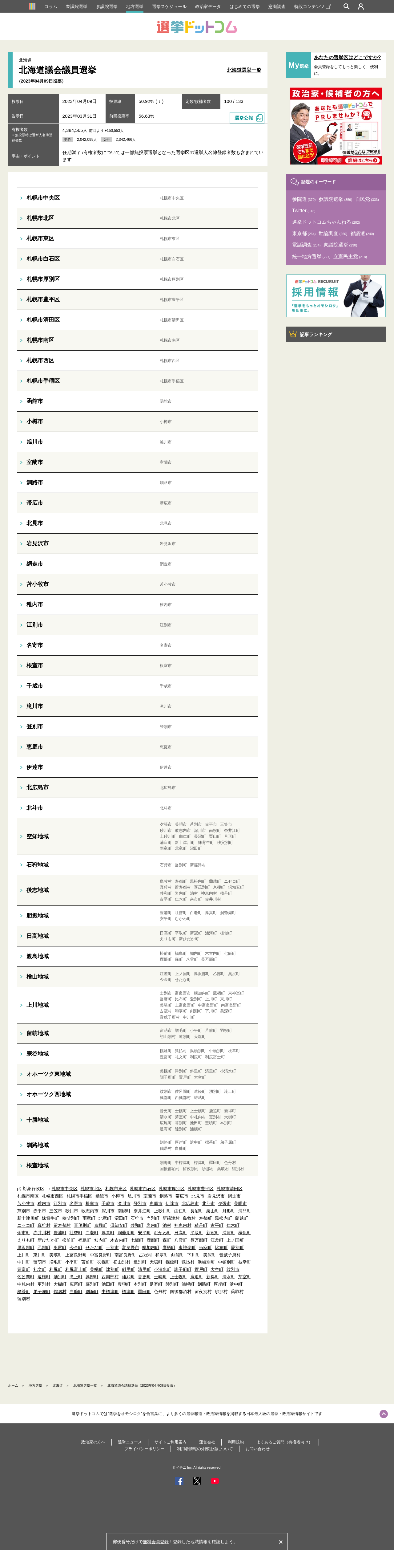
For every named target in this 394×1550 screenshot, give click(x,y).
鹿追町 (196, 1276)
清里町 (144, 1269)
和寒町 (161, 1254)
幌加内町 (150, 1247)
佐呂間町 (25, 1276)
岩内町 (153, 1225)
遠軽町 (44, 1276)
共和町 (137, 1225)
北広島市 (190, 1203)
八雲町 (180, 1240)
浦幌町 (188, 1284)
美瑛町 (55, 1254)
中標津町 (110, 1291)
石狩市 (137, 1218)
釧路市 (165, 1196)
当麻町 (205, 1247)
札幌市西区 (52, 1196)
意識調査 (277, 6)
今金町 (76, 1247)
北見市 (197, 1196)
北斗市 (208, 1203)
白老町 (92, 1232)
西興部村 (110, 1276)
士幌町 (160, 1276)
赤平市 (39, 1210)
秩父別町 (70, 1218)
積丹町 (201, 1225)
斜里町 (128, 1269)
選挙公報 (244, 117)
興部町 (92, 1276)
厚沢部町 (25, 1247)
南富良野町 (125, 1254)
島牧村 (189, 1218)
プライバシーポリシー (144, 1448)
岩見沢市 (216, 1196)
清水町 (228, 1276)
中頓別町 (226, 1261)
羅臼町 (144, 1291)
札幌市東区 (116, 1188)
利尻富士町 (76, 1269)
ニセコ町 (25, 1225)
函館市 (101, 1196)
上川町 (23, 1254)
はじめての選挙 (245, 6)
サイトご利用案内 (171, 1442)
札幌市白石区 (143, 1188)
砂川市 (71, 1210)
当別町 (153, 1218)
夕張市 (224, 1203)
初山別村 (122, 1261)
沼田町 (121, 1218)
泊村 (167, 1225)
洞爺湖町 (126, 1232)
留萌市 (39, 1261)
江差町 (217, 1240)
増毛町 (55, 1261)
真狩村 (44, 1225)
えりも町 (25, 1240)
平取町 (196, 1232)
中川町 (23, 1261)
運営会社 (207, 1442)
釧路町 (204, 1284)
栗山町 (212, 1210)
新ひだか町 (48, 1240)
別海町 (92, 1291)
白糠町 (76, 1291)
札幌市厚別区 (172, 1188)
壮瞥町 (76, 1232)
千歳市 (108, 1203)
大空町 (217, 1269)
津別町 (112, 1269)
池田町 (108, 1284)
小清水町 (162, 1269)
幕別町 (92, 1284)
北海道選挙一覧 (244, 70)
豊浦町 (60, 1232)
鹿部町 (153, 1240)
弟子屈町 (41, 1291)
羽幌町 (103, 1261)
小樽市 (117, 1196)
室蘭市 (149, 1196)
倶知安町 (118, 1225)
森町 (167, 1240)
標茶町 (23, 1291)
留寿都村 (62, 1225)
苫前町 (87, 1261)
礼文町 (39, 1269)
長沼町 (196, 1210)
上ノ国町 (235, 1240)
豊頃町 (124, 1284)
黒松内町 (223, 1218)
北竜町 (104, 1218)
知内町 (100, 1240)
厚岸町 (220, 1284)
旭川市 (133, 1196)
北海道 (58, 1385)
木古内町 (118, 1240)
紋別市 (233, 1269)
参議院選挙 (107, 6)
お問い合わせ (258, 1448)
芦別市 (23, 1210)
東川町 (39, 1254)
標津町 (128, 1291)
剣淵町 (177, 1254)
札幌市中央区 (65, 1188)
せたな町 (94, 1247)
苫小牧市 (25, 1203)
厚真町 (108, 1232)
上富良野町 (76, 1254)
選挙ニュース (130, 1442)
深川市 (108, 1210)
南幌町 (124, 1210)
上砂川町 (162, 1210)
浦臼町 (244, 1210)
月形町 (228, 1210)
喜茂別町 (82, 1225)
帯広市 (181, 1196)
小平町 (71, 1261)
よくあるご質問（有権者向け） (284, 1442)
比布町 (221, 1247)
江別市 (60, 1203)
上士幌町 (178, 1276)
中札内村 (25, 1284)
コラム (50, 6)
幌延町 (172, 1261)
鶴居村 (60, 1291)
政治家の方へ (93, 1442)
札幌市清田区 (230, 1188)
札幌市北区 (91, 1188)
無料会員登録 (156, 1541)
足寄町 (156, 1284)
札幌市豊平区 (201, 1188)
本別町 (140, 1284)
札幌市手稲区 (79, 1196)
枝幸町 (244, 1261)
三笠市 (55, 1210)
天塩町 (156, 1261)
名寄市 (76, 1203)
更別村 (44, 1284)
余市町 (23, 1232)
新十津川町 (28, 1218)
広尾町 (76, 1284)
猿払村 (188, 1261)
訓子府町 (182, 1269)
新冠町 (212, 1232)
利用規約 (236, 1442)
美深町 (209, 1254)
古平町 (217, 1225)
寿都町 (205, 1218)
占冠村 (145, 1254)
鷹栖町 (169, 1247)
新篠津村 (171, 1218)
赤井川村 (41, 1232)
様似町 (244, 1232)
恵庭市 (156, 1203)
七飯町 (137, 1240)
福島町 (84, 1240)
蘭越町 (241, 1218)
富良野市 (130, 1247)
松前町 (68, 1240)
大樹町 (60, 1284)
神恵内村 (182, 1225)
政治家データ (208, 6)
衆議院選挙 (76, 6)
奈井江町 (142, 1210)
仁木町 (233, 1225)
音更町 (144, 1276)
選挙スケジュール (169, 6)
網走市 (234, 1196)
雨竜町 (88, 1218)
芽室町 (244, 1276)
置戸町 (201, 1269)
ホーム (13, 1385)
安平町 (144, 1232)
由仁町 (180, 1210)
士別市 (112, 1247)
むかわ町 (162, 1232)
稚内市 (44, 1203)
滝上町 (76, 1276)
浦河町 (228, 1232)
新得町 (212, 1276)
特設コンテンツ (312, 6)
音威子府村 (230, 1254)
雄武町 (128, 1276)
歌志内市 (89, 1210)
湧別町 (60, 1276)
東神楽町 (187, 1247)
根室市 (92, 1203)
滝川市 (124, 1203)
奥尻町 (60, 1247)
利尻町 (55, 1269)
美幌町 (96, 1269)
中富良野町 (100, 1254)
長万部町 (198, 1240)
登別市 (140, 1203)
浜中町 (236, 1284)
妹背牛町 (50, 1218)
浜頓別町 (206, 1261)
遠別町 (140, 1261)
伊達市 (172, 1203)
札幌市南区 (28, 1196)
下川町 (193, 1254)
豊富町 (23, 1269)
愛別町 (237, 1247)
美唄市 (240, 1203)
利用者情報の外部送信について (205, 1448)
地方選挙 (134, 6)
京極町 (100, 1225)
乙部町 (44, 1247)
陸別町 (172, 1284)
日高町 (180, 1232)
